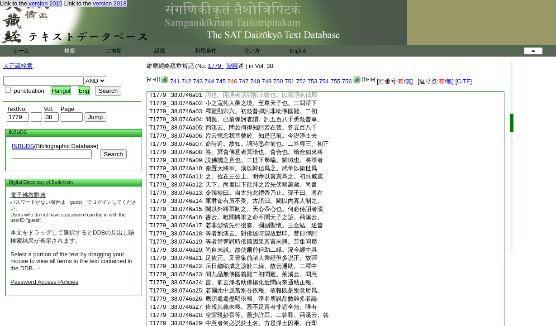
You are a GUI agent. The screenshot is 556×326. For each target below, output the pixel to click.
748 (255, 81)
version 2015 (45, 3)
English (298, 51)
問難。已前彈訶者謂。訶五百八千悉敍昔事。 (264, 119)
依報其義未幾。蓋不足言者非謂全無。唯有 (261, 306)
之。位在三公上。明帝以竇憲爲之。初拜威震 (264, 176)
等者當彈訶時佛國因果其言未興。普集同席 (261, 241)
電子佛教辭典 (28, 195)
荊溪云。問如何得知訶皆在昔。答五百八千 (261, 127)
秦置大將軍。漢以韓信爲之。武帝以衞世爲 (261, 168)
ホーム (21, 51)
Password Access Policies (44, 281)
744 (209, 81)
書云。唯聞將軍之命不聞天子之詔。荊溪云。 (264, 217)
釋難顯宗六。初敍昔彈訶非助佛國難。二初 (261, 111)
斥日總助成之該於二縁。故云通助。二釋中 (261, 266)
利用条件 (206, 51)
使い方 (252, 51)
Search (113, 154)
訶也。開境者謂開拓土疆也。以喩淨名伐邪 (261, 94)
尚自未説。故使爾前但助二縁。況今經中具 (261, 249)
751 (290, 81)
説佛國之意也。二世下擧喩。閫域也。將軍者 (264, 160)
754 (324, 81)
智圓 (232, 65)
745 (221, 81)
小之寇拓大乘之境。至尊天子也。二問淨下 (261, 103)
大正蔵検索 (18, 65)
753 (313, 81)
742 (186, 81)
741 (175, 81)
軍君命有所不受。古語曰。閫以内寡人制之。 (264, 200)
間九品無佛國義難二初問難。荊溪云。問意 (261, 274)
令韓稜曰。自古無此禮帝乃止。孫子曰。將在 (264, 192)
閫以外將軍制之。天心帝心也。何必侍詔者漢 (264, 209)
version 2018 (109, 3)
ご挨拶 (113, 51)
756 (347, 81)
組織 (159, 51)
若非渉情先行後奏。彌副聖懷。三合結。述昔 (264, 225)
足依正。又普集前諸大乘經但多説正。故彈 (261, 257)
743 (198, 81)
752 (301, 81)
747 (244, 81)
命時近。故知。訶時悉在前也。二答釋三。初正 (267, 143)
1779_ (216, 65)
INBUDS (23, 146)
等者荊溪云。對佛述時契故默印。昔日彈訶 (261, 233)
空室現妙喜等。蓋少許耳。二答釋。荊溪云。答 (267, 315)
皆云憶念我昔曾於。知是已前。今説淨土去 (261, 135)
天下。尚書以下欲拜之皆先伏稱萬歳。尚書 (261, 184)
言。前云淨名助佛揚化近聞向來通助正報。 (261, 282)
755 (335, 81)
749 (267, 81)
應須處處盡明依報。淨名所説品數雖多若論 (261, 298)
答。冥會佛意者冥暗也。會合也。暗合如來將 (264, 152)
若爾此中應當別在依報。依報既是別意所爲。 (264, 290)
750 (278, 81)
